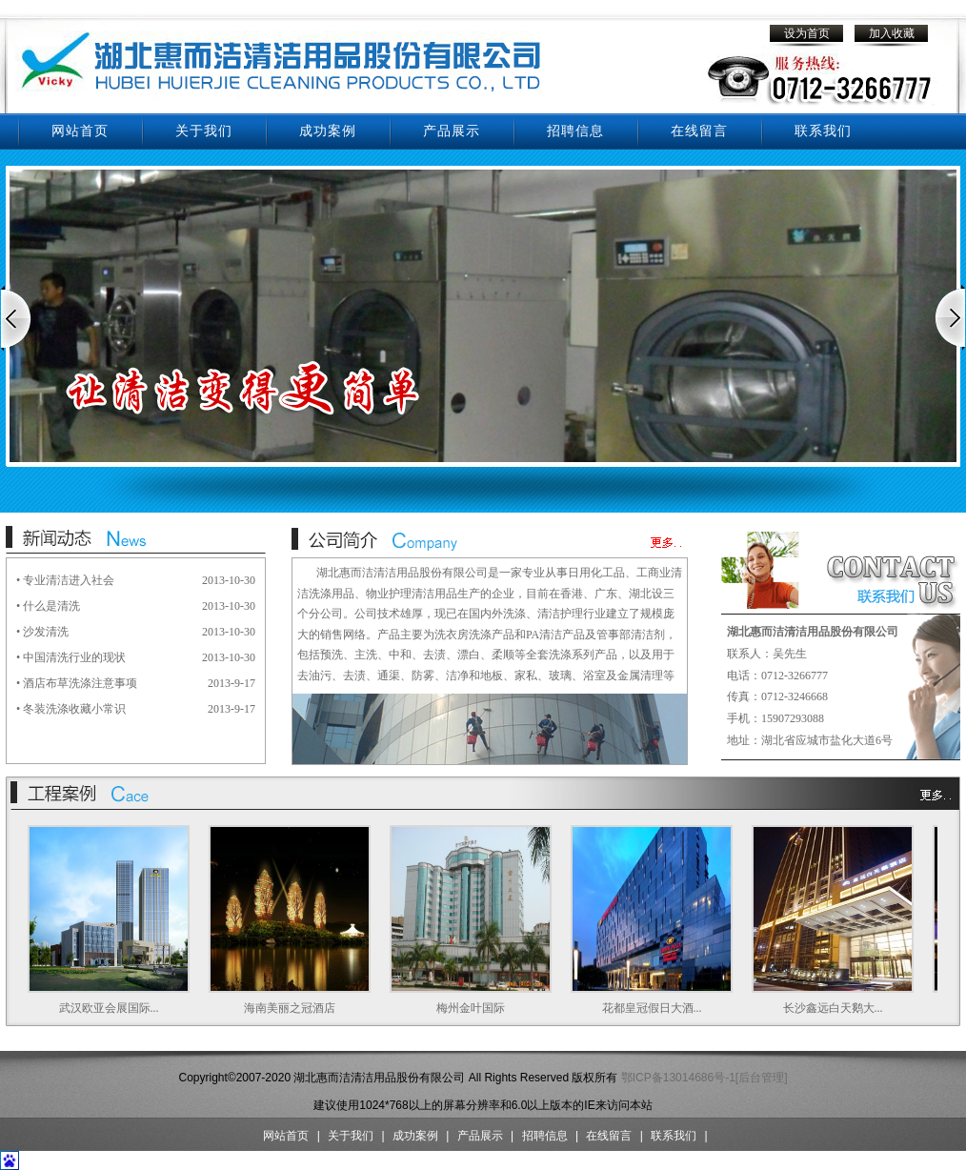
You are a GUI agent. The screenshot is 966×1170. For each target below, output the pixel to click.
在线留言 (699, 131)
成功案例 (327, 131)
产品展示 (451, 131)
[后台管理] (761, 1077)
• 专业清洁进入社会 (65, 580)
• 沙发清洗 (42, 631)
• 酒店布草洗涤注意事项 (76, 683)
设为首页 (807, 33)
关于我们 (203, 131)
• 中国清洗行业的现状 (71, 657)
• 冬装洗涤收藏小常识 (71, 709)
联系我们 (823, 131)
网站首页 (80, 131)
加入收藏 (892, 33)
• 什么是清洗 (48, 606)
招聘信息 (575, 131)
